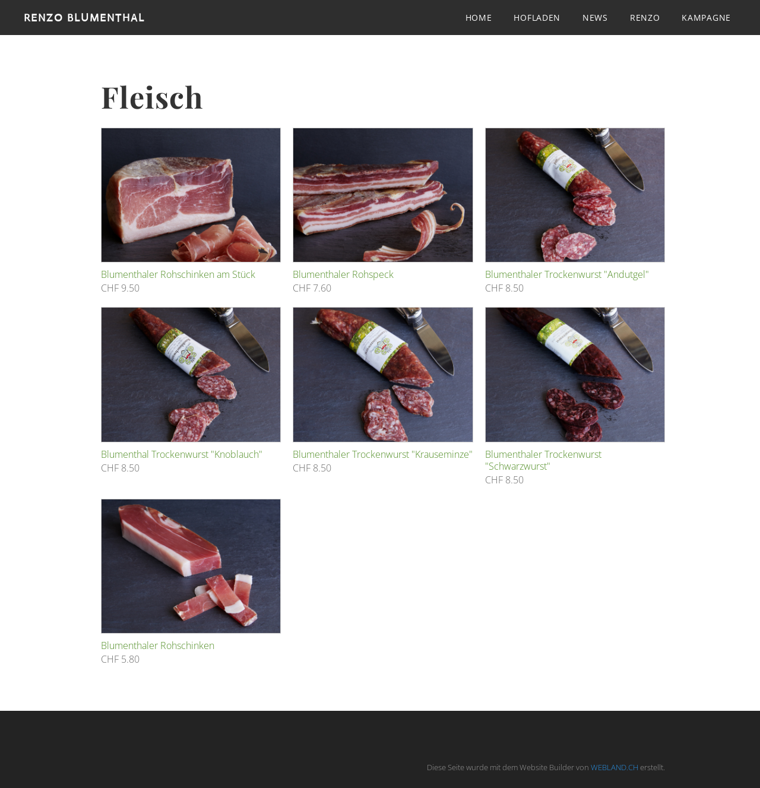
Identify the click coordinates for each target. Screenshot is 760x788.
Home (479, 17)
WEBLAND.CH (614, 767)
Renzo (645, 17)
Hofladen (537, 17)
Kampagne (706, 17)
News (595, 17)
